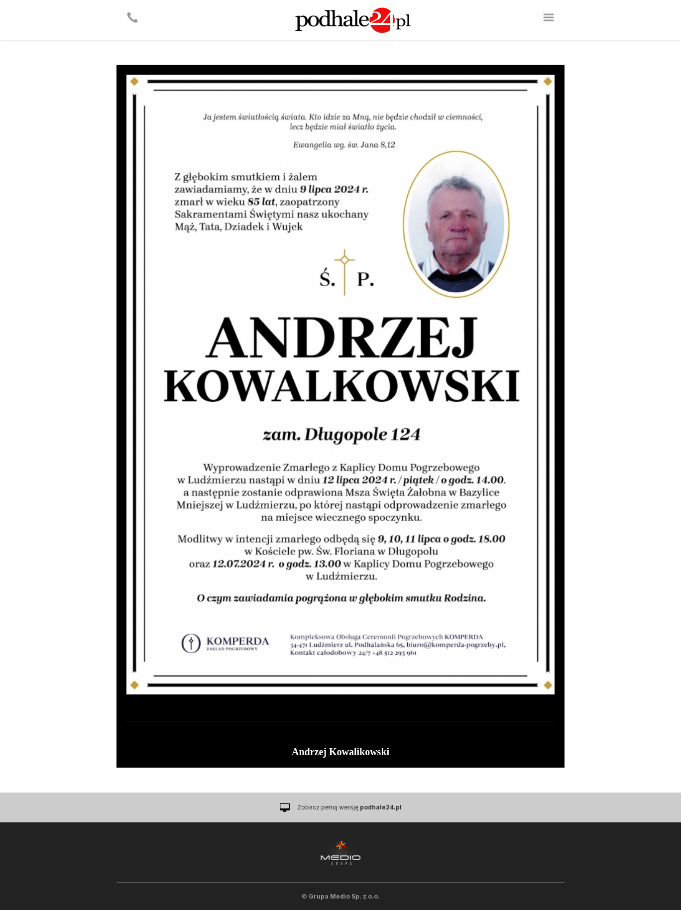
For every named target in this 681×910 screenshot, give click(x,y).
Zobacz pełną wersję (349, 807)
